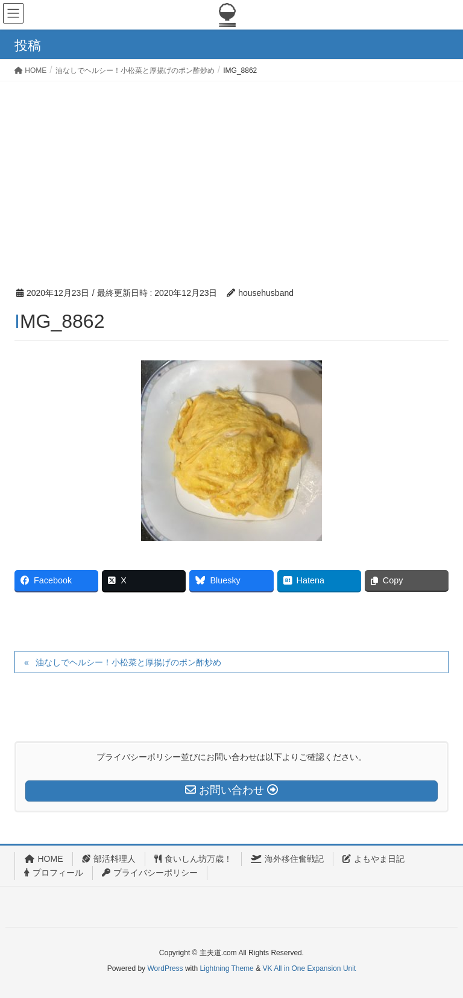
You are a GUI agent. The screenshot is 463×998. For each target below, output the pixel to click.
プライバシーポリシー (150, 872)
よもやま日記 (373, 859)
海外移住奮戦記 (287, 859)
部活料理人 (109, 859)
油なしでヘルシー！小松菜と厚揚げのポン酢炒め (128, 662)
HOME (43, 859)
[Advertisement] (231, 171)
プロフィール (53, 872)
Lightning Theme (227, 968)
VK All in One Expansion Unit (309, 968)
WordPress (165, 968)
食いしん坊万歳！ (193, 859)
